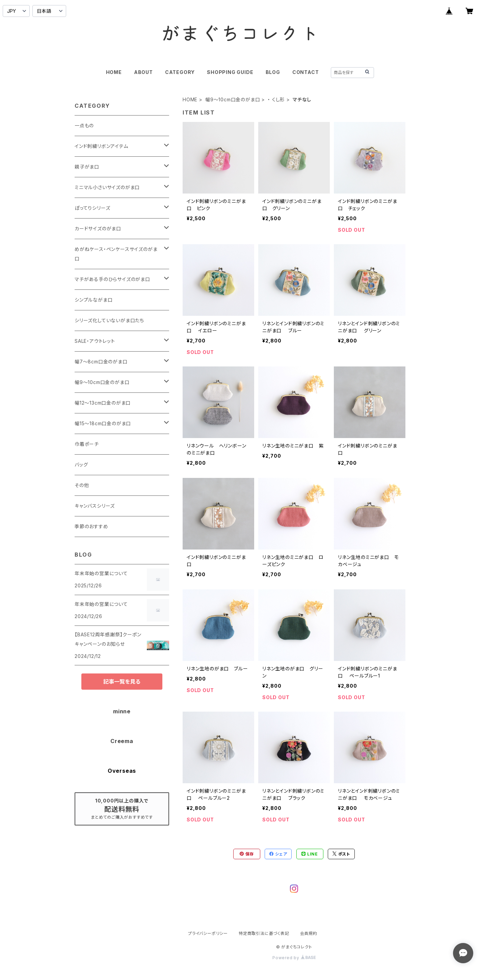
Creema (121, 741)
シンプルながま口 (93, 300)
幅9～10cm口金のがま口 (232, 99)
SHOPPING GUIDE (230, 72)
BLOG (273, 72)
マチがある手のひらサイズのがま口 (112, 279)
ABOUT (143, 72)
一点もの (84, 125)
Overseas (122, 770)
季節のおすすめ (91, 526)
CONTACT (305, 72)
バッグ (81, 464)
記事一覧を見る (121, 681)
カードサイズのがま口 (98, 228)
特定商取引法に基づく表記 (264, 933)
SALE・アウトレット (95, 341)
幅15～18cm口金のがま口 (103, 423)
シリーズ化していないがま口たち (109, 320)
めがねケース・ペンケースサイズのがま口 (116, 253)
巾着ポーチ (87, 444)
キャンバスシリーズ (95, 506)
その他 (82, 485)
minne (122, 711)
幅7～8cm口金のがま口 (101, 361)
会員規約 (308, 933)
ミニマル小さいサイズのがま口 (107, 187)
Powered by (294, 957)
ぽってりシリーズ (92, 208)
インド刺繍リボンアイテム (101, 146)
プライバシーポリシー (208, 933)
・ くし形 (276, 99)
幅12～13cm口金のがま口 (103, 403)
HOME (114, 72)
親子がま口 (87, 167)
